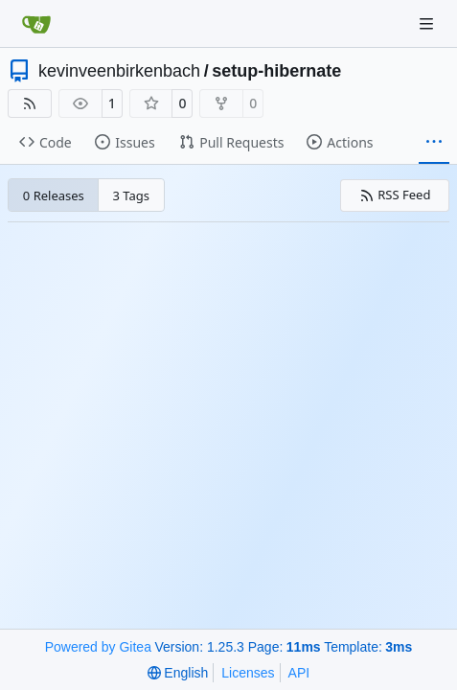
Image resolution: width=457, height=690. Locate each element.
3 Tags (131, 195)
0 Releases (53, 195)
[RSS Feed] (30, 103)
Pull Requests (231, 142)
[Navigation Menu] (428, 23)
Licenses (247, 672)
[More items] (434, 143)
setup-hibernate (276, 70)
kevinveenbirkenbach (119, 70)
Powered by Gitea (98, 647)
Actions (340, 142)
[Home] (36, 24)
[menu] (178, 672)
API (299, 672)
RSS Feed (395, 194)
